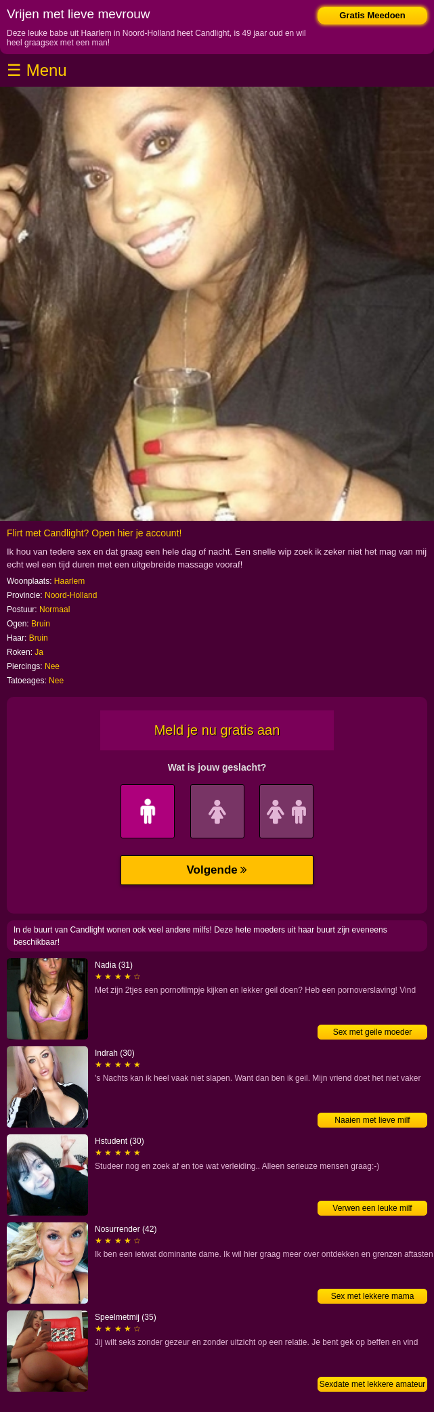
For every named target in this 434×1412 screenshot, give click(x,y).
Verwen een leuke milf (372, 1208)
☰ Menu (37, 70)
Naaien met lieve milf (372, 1120)
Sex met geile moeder (372, 1032)
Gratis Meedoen (372, 15)
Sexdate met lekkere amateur (373, 1384)
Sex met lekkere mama (372, 1296)
